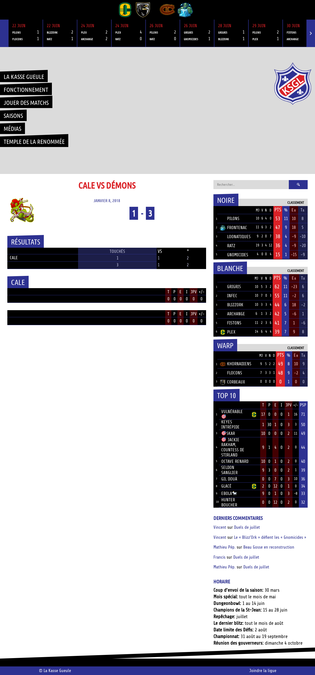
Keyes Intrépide (230, 424)
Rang (216, 405)
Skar (228, 433)
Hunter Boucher (229, 502)
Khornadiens (235, 363)
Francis (219, 557)
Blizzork (231, 304)
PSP (303, 405)
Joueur (228, 405)
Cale (14, 257)
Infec (228, 295)
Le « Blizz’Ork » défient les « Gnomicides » (270, 537)
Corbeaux (232, 382)
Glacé (226, 486)
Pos (215, 210)
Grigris (230, 286)
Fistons (230, 322)
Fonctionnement (26, 89)
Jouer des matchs (26, 102)
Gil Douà (229, 479)
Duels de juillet (247, 527)
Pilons (229, 218)
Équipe (226, 210)
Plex (227, 332)
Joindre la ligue (262, 670)
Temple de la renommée (34, 141)
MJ (257, 210)
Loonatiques (235, 236)
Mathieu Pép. (224, 547)
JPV (194, 291)
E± (294, 210)
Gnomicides (234, 254)
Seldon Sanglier (229, 470)
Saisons (13, 115)
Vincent (219, 527)
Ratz (227, 245)
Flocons (231, 372)
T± (303, 210)
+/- (201, 291)
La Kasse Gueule (24, 76)
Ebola (229, 493)
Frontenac (233, 227)
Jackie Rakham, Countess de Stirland (232, 447)
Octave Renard (234, 461)
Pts (277, 210)
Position (12, 292)
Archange (232, 313)
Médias (12, 128)
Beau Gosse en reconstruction (268, 547)
